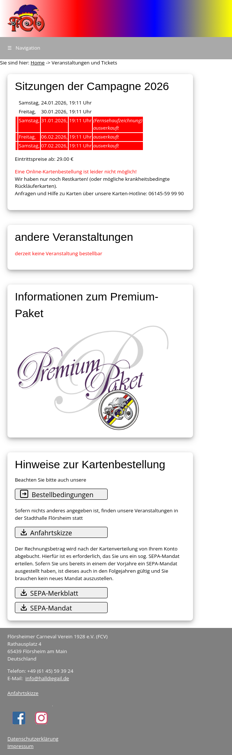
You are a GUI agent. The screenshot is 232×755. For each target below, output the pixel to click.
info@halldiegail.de (47, 678)
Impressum (20, 746)
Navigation (23, 47)
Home (38, 62)
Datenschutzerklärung (32, 738)
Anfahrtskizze (23, 693)
